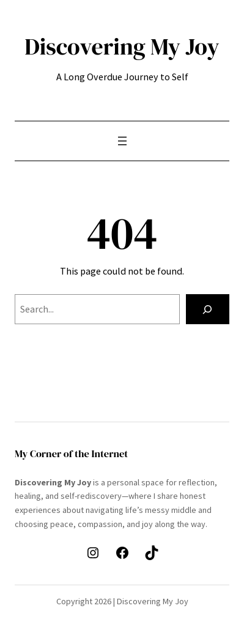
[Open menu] (122, 141)
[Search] (207, 309)
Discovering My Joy (122, 47)
